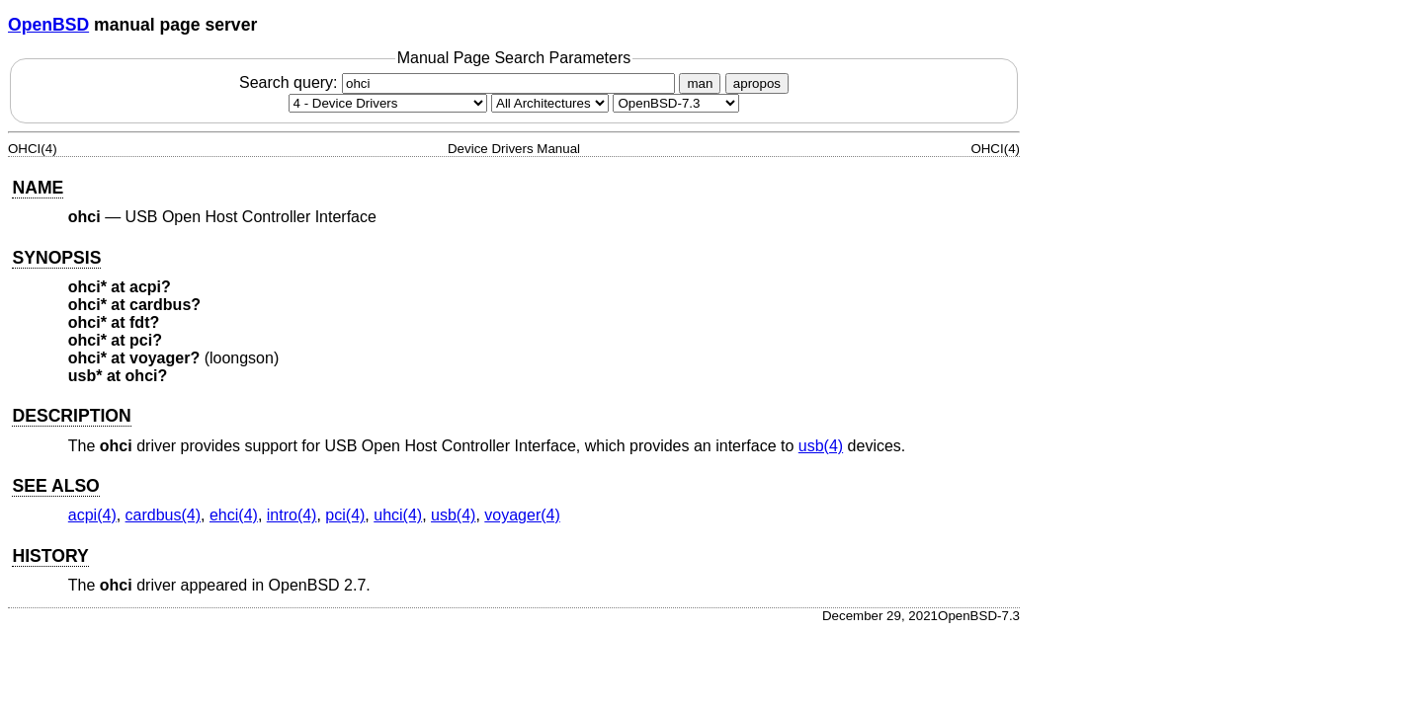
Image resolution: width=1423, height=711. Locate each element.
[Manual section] (388, 103)
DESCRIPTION (71, 416)
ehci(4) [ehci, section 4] (233, 515)
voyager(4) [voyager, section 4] (521, 515)
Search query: (459, 82)
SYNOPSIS (56, 258)
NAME (37, 188)
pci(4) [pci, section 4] (345, 515)
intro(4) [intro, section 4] (292, 515)
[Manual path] (676, 103)
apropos (757, 83)
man (699, 83)
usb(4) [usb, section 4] (820, 445)
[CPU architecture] (550, 103)
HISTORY (50, 556)
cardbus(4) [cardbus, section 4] (163, 515)
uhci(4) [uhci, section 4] (398, 515)
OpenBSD (48, 25)
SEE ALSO (55, 486)
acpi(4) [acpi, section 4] (92, 515)
